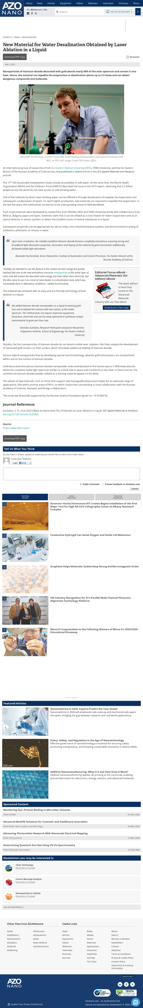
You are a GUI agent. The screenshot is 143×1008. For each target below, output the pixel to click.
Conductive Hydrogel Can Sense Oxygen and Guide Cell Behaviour (90, 535)
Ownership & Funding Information (122, 967)
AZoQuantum (39, 935)
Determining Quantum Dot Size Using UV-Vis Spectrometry (39, 845)
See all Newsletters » (14, 907)
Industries (92, 950)
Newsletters (117, 942)
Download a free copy (117, 307)
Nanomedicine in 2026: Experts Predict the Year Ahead (83, 708)
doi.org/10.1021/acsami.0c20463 (20, 414)
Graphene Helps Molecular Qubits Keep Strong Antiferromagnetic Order (94, 566)
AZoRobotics (13, 935)
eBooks (90, 935)
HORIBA (12, 814)
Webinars (67, 946)
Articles (66, 935)
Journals (66, 957)
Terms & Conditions (121, 954)
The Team (92, 961)
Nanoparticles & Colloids (28, 893)
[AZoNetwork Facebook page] (32, 13)
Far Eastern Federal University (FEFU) (71, 168)
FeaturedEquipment (118, 497)
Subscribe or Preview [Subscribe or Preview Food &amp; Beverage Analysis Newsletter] (25, 882)
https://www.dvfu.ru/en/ (16, 428)
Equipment (67, 938)
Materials (91, 942)
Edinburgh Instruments (19, 849)
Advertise (116, 950)
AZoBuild (11, 946)
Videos (65, 942)
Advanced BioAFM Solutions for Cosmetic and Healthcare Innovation (45, 821)
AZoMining (12, 950)
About (114, 931)
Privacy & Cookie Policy (122, 957)
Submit (134, 488)
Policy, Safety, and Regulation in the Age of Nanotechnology (87, 740)
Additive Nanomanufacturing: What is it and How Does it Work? (89, 771)
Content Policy (118, 961)
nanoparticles (61, 272)
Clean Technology (24, 865)
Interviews (67, 950)
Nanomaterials (29, 37)
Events (90, 938)
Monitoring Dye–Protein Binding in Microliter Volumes (36, 810)
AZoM (10, 931)
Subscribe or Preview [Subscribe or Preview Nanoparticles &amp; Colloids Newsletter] (25, 896)
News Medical (40, 942)
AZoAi (36, 938)
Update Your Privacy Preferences (25, 1004)
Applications (93, 946)
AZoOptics (12, 942)
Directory (66, 954)
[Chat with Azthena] (135, 1002)
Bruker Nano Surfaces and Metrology (25, 826)
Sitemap (91, 957)
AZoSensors (39, 931)
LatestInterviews (71, 497)
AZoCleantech (13, 938)
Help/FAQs (92, 954)
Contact (115, 946)
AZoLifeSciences (41, 946)
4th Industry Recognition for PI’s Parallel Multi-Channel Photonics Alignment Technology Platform (90, 599)
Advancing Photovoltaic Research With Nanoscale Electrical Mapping (45, 833)
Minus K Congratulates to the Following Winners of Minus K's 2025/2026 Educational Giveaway (94, 631)
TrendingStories (25, 497)
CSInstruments (15, 838)
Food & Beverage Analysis (29, 879)
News (17, 37)
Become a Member (120, 938)
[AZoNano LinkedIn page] (28, 13)
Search (114, 935)
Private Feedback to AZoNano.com (122, 484)
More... (137, 3)
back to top (128, 976)
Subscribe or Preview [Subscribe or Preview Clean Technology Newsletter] (25, 868)
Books (90, 931)
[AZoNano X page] (36, 13)
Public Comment (91, 484)
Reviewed (134, 57)
